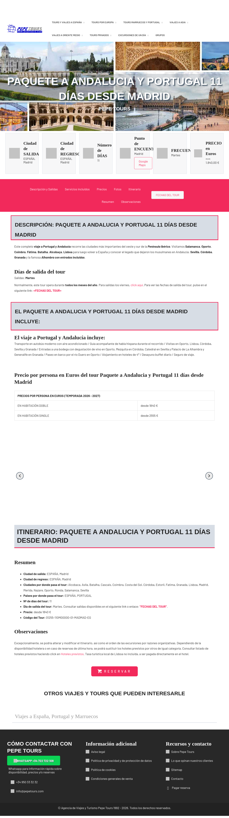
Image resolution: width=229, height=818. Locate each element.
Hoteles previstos (72, 655)
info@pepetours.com (30, 793)
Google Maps (143, 163)
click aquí (137, 285)
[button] (20, 476)
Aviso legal (98, 753)
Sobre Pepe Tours (182, 753)
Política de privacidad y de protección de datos (121, 762)
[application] (83, 22)
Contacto (177, 780)
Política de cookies (103, 771)
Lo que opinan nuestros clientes (192, 762)
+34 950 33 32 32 (27, 784)
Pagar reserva (181, 790)
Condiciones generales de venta (112, 780)
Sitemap (176, 771)
